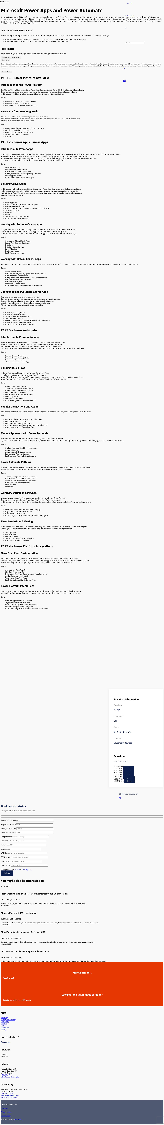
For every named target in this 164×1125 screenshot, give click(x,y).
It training (4, 1018)
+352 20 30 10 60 (7, 1093)
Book (129, 781)
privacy (17, 869)
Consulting (5, 1022)
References (5, 1028)
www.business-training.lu (10, 1097)
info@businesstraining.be (10, 1077)
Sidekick (18, 1119)
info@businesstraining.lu (10, 1095)
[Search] (135, 43)
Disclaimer (5, 1108)
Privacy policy (6, 1112)
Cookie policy (6, 1116)
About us (4, 1024)
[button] (124, 68)
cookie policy (27, 869)
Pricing (3, 1030)
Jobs (2, 1026)
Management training (8, 1020)
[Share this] (120, 798)
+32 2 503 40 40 (6, 1075)
